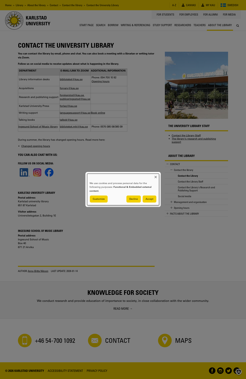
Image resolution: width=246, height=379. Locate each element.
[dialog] (123, 189)
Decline (133, 199)
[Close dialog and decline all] (155, 176)
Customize (99, 199)
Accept (149, 199)
